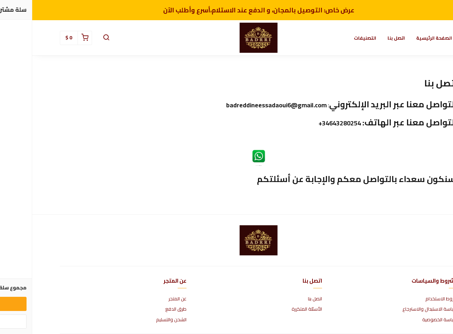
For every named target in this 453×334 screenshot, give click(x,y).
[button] (74, 38)
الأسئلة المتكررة (274, 309)
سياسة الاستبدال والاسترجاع (397, 309)
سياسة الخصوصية (407, 319)
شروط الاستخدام (409, 298)
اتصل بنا (364, 38)
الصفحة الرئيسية (402, 38)
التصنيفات (333, 38)
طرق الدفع (143, 309)
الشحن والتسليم (139, 319)
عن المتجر (145, 298)
